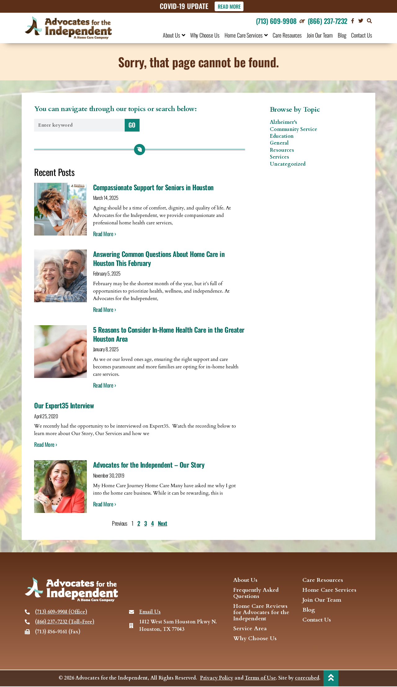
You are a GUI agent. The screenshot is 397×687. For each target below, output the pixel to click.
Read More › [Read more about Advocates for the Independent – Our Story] (104, 504)
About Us (174, 35)
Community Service (293, 129)
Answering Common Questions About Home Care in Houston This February (159, 258)
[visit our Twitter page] (360, 20)
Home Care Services (246, 35)
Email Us (150, 612)
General (279, 143)
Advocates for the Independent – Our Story (149, 465)
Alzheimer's (283, 122)
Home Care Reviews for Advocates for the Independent (261, 613)
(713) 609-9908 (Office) (61, 612)
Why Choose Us (205, 35)
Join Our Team (319, 35)
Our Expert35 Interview (64, 406)
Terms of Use (259, 678)
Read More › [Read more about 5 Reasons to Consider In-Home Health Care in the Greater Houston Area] (104, 385)
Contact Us (361, 35)
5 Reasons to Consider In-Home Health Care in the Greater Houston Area (168, 334)
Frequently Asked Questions (256, 593)
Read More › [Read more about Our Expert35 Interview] (45, 445)
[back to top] (331, 678)
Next (162, 523)
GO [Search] (132, 124)
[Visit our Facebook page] (352, 20)
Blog (342, 35)
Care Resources (287, 35)
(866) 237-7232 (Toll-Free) (64, 622)
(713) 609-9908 (276, 20)
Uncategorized (288, 164)
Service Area (250, 629)
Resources (282, 150)
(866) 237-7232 (327, 20)
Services (279, 157)
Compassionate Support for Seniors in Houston (153, 187)
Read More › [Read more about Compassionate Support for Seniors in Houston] (104, 234)
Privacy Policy (216, 678)
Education (282, 136)
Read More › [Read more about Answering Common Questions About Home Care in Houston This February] (104, 310)
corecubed (307, 678)
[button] (369, 21)
